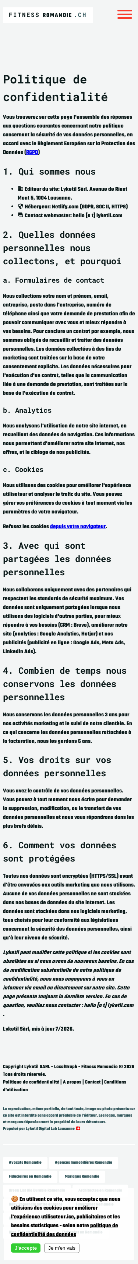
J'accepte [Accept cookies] (26, 1248)
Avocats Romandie (25, 1163)
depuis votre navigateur (78, 527)
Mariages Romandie (82, 1177)
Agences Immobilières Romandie (83, 1163)
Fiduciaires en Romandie (30, 1177)
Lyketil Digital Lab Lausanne (50, 1129)
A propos (72, 1082)
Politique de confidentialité (31, 1082)
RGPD (32, 152)
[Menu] (124, 15)
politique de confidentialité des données (64, 1230)
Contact (92, 1082)
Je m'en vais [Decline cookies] (61, 1248)
